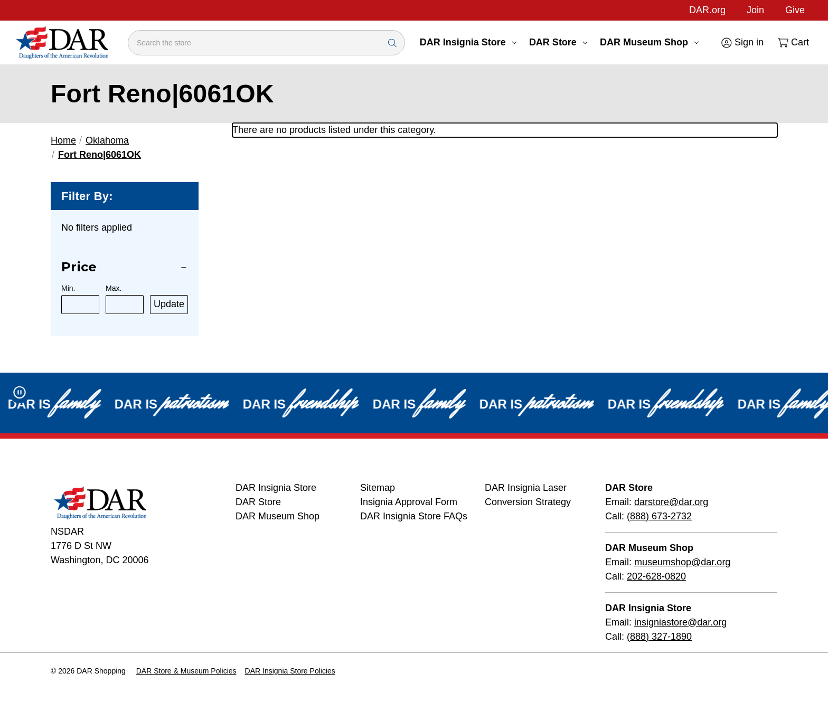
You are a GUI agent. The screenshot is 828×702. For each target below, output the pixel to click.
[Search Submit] (392, 42)
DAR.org (707, 10)
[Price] (124, 267)
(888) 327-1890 (659, 636)
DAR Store (558, 42)
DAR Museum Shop (649, 42)
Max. (113, 288)
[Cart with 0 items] (792, 42)
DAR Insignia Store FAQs (413, 516)
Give (795, 10)
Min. (68, 288)
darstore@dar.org (671, 502)
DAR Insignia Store (468, 42)
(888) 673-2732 (659, 516)
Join (755, 10)
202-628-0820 (656, 576)
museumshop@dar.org (682, 562)
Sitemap (377, 487)
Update (169, 304)
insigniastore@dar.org (680, 622)
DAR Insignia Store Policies (290, 671)
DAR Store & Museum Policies (186, 671)
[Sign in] (741, 42)
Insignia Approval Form (408, 502)
